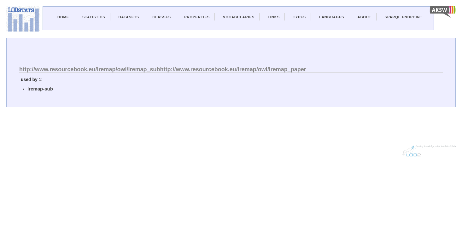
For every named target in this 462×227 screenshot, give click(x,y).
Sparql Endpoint (404, 17)
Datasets (129, 17)
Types (299, 17)
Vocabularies (238, 17)
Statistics (93, 17)
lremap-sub (40, 88)
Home (63, 17)
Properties (197, 17)
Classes (161, 17)
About (364, 17)
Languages (331, 17)
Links (274, 17)
